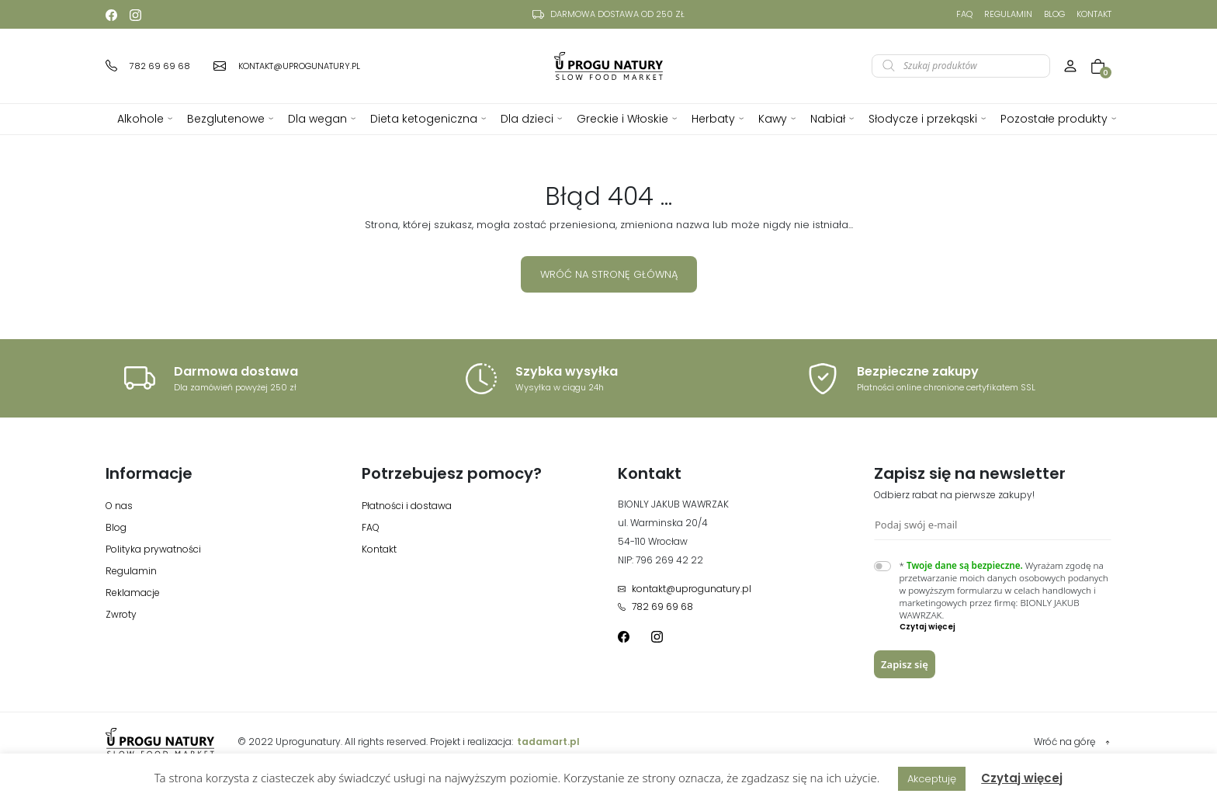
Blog (1054, 14)
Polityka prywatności (153, 549)
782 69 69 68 (655, 606)
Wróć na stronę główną (609, 274)
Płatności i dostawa (407, 505)
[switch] (882, 566)
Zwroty (121, 614)
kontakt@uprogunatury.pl (684, 588)
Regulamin (1008, 14)
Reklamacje (133, 592)
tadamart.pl (548, 741)
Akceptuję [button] (931, 778)
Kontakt (1094, 14)
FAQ (964, 14)
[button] (1006, 627)
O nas (119, 505)
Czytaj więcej (1022, 778)
